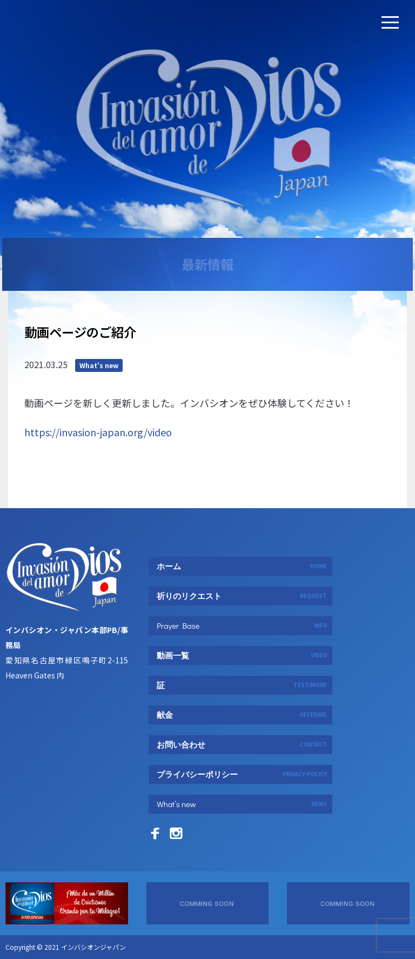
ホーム (242, 566)
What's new (98, 427)
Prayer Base (242, 625)
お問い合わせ (242, 744)
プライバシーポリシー (242, 774)
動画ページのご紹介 (80, 394)
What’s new (242, 803)
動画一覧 (242, 655)
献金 (242, 714)
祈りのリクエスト (242, 595)
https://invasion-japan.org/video (98, 494)
